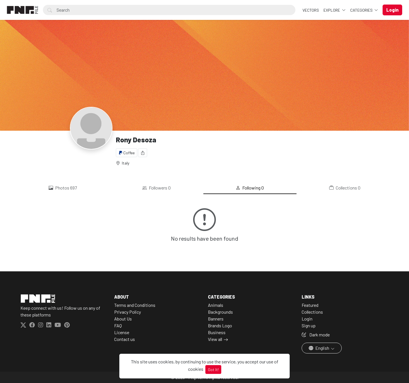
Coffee (126, 152)
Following (250, 187)
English (319, 348)
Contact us (124, 339)
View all (215, 339)
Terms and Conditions (134, 305)
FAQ (118, 325)
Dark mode (316, 334)
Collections (344, 187)
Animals (215, 305)
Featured (310, 305)
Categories (361, 10)
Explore (332, 10)
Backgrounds (220, 312)
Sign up (309, 325)
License (121, 332)
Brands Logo (220, 325)
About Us (123, 318)
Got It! (213, 369)
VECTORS (310, 10)
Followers (156, 187)
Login (307, 318)
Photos (63, 187)
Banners (216, 318)
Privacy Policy (127, 312)
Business (217, 332)
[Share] (142, 152)
